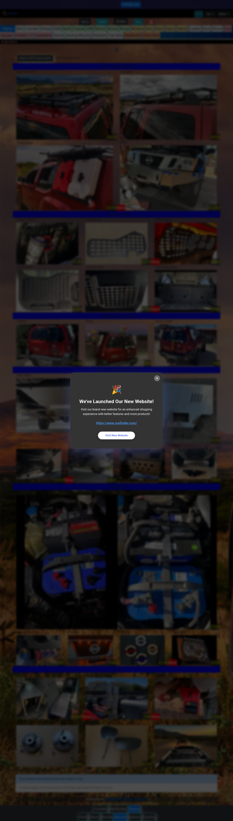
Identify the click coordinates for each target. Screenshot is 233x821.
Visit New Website (116, 435)
